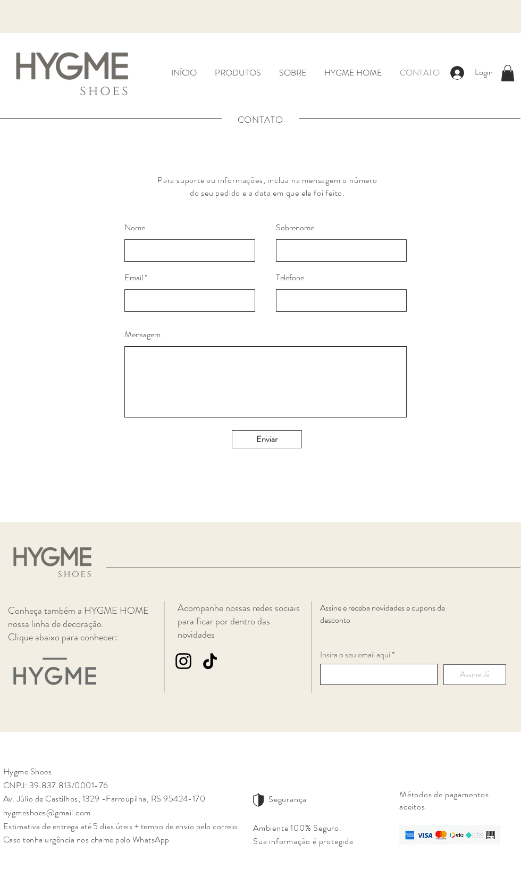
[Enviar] (267, 439)
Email (133, 277)
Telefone (290, 277)
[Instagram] (183, 661)
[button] (508, 73)
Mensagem (142, 334)
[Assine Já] (474, 674)
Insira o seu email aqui (355, 654)
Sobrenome (295, 227)
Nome (134, 227)
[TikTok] (210, 661)
